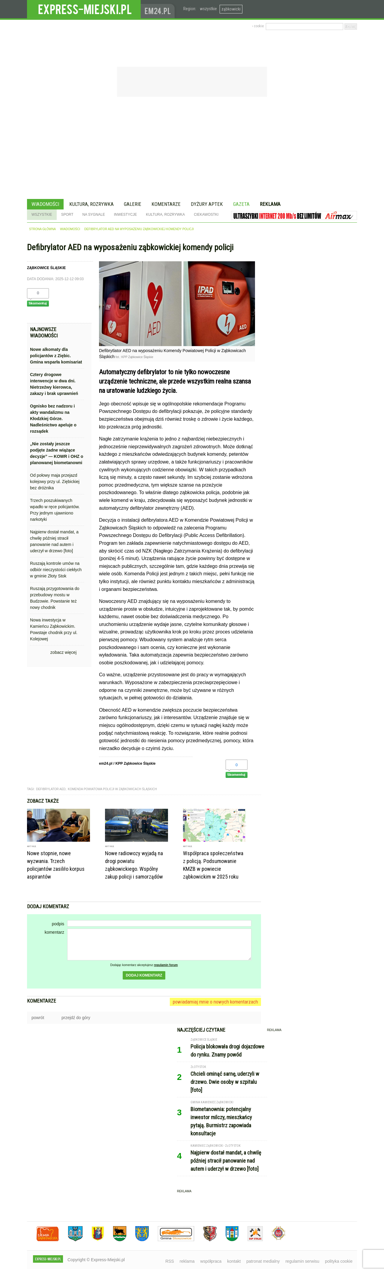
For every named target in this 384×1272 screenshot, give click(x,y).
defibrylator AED (50, 789)
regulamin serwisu (302, 1261)
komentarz (54, 932)
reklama (187, 1261)
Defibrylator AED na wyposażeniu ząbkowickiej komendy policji (139, 229)
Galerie (132, 204)
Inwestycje (125, 214)
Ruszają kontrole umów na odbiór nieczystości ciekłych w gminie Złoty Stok (56, 569)
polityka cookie (338, 1261)
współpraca (211, 1261)
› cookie (258, 26)
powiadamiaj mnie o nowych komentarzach (215, 1002)
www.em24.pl (159, 9)
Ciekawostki (206, 214)
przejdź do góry (76, 1017)
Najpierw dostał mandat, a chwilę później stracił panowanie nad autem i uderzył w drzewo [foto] (54, 541)
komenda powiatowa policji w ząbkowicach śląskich (112, 789)
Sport (67, 214)
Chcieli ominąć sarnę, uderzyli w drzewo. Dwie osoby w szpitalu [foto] (224, 1082)
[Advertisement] (192, 149)
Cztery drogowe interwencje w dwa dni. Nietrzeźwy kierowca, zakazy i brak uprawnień (54, 384)
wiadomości (70, 229)
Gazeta (241, 204)
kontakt (234, 1261)
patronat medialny (263, 1261)
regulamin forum (166, 965)
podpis (58, 923)
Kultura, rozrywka (91, 204)
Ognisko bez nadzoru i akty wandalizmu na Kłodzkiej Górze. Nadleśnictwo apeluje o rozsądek (53, 419)
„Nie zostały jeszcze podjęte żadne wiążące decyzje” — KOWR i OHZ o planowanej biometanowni (56, 453)
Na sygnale (93, 214)
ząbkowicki (231, 9)
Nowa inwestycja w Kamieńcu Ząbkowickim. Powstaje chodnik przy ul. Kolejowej (53, 629)
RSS (169, 1261)
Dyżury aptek (207, 204)
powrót (38, 1017)
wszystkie (208, 8)
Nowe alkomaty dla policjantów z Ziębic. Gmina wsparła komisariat (56, 355)
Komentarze (166, 204)
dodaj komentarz (144, 975)
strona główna (42, 229)
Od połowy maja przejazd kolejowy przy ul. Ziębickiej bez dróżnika (55, 481)
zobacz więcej (63, 652)
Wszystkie (42, 214)
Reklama (270, 204)
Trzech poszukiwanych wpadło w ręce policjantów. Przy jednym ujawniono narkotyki (55, 510)
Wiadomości (45, 204)
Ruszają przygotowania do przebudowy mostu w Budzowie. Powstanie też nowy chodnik (54, 598)
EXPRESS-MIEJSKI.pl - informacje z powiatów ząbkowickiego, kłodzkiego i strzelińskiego (84, 9)
